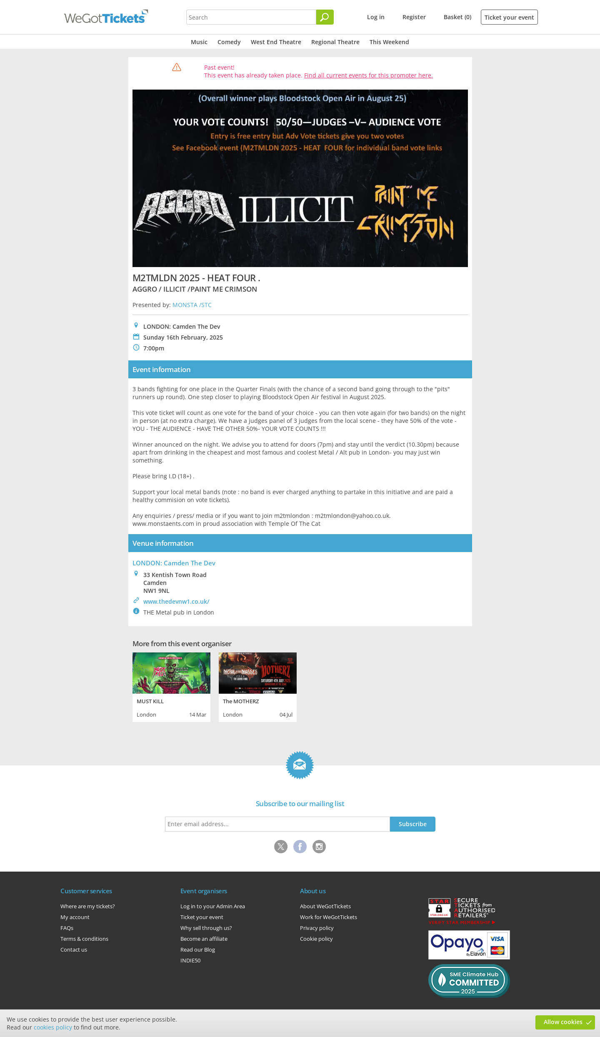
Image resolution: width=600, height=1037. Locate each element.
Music (199, 42)
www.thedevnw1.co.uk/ (176, 601)
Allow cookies (563, 1022)
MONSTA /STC (192, 305)
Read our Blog (197, 949)
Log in (376, 17)
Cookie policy (316, 938)
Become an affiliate (204, 938)
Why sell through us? (206, 928)
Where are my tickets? (87, 906)
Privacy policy (317, 928)
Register (414, 17)
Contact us (73, 949)
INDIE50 (190, 960)
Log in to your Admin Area (212, 906)
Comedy (229, 42)
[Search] (325, 17)
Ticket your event (509, 17)
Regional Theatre (335, 42)
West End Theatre (276, 42)
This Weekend (389, 42)
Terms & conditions (84, 938)
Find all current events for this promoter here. (368, 75)
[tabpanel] (171, 686)
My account (75, 917)
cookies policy (53, 1027)
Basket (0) (457, 17)
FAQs (66, 928)
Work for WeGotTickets (328, 917)
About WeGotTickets (325, 906)
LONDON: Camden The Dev (173, 563)
